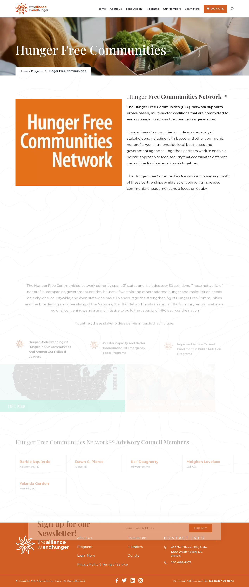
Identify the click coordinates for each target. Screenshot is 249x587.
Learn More (192, 8)
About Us (116, 8)
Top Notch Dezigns (221, 580)
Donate (217, 8)
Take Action (133, 8)
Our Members (172, 8)
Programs (152, 8)
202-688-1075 (181, 562)
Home (102, 8)
